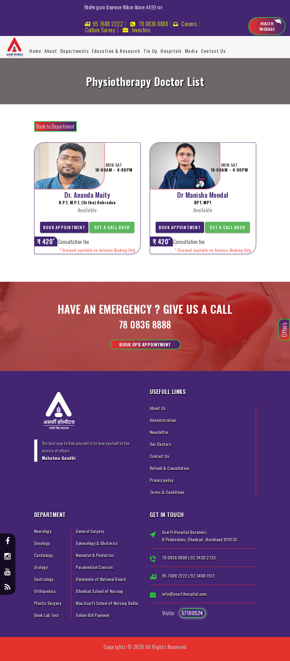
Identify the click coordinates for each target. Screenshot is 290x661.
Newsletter (159, 432)
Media (191, 50)
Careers (189, 24)
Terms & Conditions (167, 492)
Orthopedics (45, 591)
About (50, 50)
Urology (41, 567)
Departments (74, 50)
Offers (284, 330)
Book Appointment (64, 227)
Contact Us (213, 50)
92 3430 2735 (203, 557)
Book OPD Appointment (145, 344)
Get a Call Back (111, 227)
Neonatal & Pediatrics (95, 555)
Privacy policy (162, 480)
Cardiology (43, 555)
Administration (163, 420)
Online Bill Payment (93, 615)
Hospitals (171, 50)
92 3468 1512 (202, 575)
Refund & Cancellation (169, 468)
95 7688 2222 (108, 24)
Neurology (42, 531)
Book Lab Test (46, 615)
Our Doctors (160, 444)
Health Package (267, 26)
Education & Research (116, 50)
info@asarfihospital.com (184, 594)
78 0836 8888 (153, 24)
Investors (141, 30)
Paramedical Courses (94, 567)
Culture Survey (100, 30)
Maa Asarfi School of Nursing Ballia (107, 603)
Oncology (42, 543)
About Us (158, 408)
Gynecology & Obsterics (97, 543)
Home (35, 50)
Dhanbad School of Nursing (99, 591)
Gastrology (43, 579)
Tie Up (150, 50)
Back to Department (55, 126)
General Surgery (90, 531)
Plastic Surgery (47, 603)
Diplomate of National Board (101, 579)
